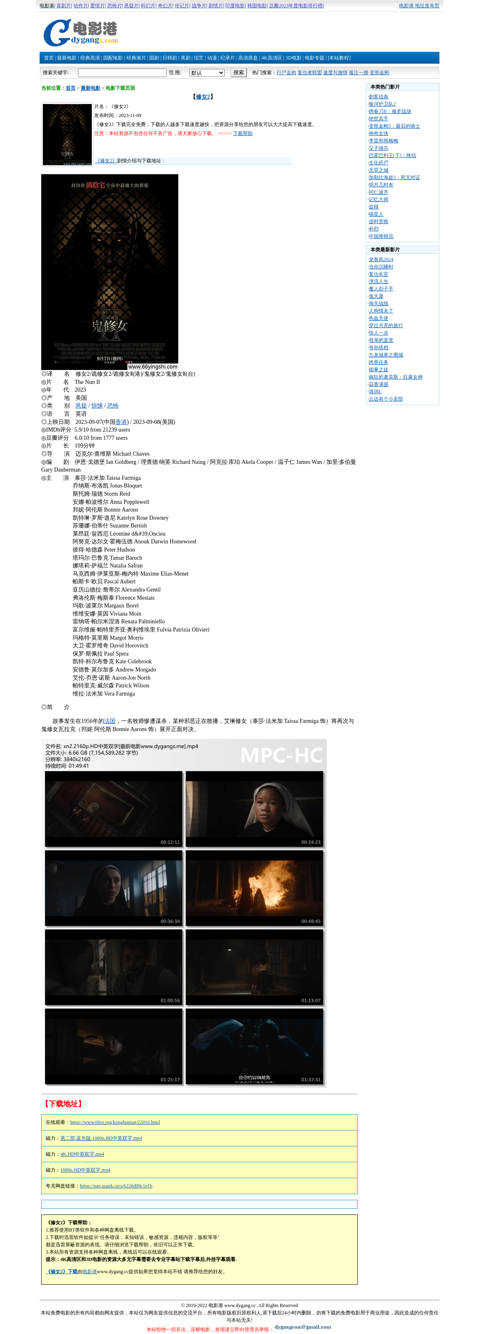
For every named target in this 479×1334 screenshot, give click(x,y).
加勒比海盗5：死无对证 (394, 177)
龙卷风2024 (381, 259)
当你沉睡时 (381, 267)
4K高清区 (272, 58)
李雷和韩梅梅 (383, 141)
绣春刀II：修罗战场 (390, 111)
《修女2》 (106, 161)
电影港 (89, 1271)
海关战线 (378, 303)
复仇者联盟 (309, 72)
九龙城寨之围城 (386, 355)
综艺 (199, 58)
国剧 (154, 58)
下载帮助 (243, 133)
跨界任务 (378, 362)
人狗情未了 (381, 311)
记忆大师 (378, 199)
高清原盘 (248, 58)
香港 (121, 422)
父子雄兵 (378, 148)
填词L (375, 391)
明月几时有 (381, 185)
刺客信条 (378, 97)
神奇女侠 (378, 133)
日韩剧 (169, 58)
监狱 (374, 207)
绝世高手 (378, 119)
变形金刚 (379, 72)
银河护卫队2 (382, 104)
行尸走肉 (286, 72)
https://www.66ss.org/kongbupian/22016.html (115, 1122)
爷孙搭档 (378, 347)
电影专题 (314, 58)
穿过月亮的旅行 (386, 325)
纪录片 (227, 58)
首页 (49, 58)
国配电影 (113, 58)
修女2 (203, 97)
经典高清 (90, 58)
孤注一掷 (358, 72)
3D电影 (294, 58)
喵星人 (376, 214)
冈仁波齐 (378, 192)
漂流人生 (378, 281)
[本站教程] (339, 58)
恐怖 (113, 406)
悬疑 (81, 406)
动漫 (212, 58)
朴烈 (374, 229)
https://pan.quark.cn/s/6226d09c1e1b (116, 1186)
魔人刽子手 (381, 289)
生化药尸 (378, 163)
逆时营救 (378, 221)
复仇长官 (378, 274)
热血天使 (378, 318)
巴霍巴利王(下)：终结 (392, 155)
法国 (109, 721)
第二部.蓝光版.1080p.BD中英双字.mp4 (101, 1138)
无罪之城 (378, 170)
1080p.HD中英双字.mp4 (85, 1170)
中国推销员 (381, 236)
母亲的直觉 (381, 340)
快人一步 (378, 333)
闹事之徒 (378, 369)
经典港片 (136, 58)
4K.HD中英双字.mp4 (82, 1154)
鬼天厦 (376, 296)
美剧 (186, 58)
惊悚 (97, 406)
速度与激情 (335, 72)
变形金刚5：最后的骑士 (394, 126)
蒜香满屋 (378, 384)
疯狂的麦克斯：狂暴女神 (396, 377)
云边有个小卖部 (386, 399)
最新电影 (67, 58)
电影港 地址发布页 (419, 6)
